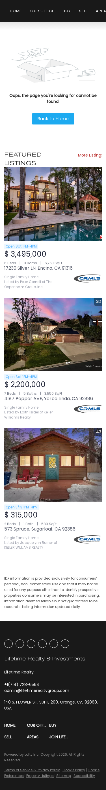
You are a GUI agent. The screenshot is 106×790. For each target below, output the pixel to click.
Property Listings (40, 775)
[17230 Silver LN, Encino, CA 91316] (53, 204)
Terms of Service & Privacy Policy (32, 770)
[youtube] (42, 643)
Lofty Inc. (32, 754)
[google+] (65, 643)
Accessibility (84, 775)
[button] (15, 725)
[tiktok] (53, 643)
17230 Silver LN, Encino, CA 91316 (38, 268)
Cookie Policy (73, 770)
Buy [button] (66, 11)
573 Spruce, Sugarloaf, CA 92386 (39, 529)
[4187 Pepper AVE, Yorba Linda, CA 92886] (53, 334)
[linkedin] (20, 643)
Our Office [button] (42, 11)
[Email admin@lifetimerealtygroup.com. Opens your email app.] (36, 690)
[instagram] (31, 643)
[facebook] (8, 643)
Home (16, 11)
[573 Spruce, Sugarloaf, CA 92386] (53, 465)
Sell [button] (83, 11)
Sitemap (63, 775)
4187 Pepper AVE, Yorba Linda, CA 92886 (48, 398)
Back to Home (53, 118)
